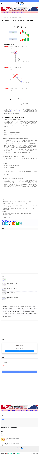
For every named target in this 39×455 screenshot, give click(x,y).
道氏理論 (18, 313)
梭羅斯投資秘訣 (27, 311)
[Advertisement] (19, 265)
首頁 (2, 17)
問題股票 (14, 311)
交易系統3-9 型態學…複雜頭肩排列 (12, 297)
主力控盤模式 (11, 306)
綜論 (26, 313)
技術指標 (19, 308)
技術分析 (10, 217)
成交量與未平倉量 (6, 17)
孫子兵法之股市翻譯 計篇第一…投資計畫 (12, 438)
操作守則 (35, 313)
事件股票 (31, 308)
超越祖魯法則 (10, 313)
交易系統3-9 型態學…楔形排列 (11, 288)
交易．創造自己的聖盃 (17, 306)
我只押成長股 (11, 308)
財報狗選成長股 (10, 311)
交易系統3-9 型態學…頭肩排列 (11, 283)
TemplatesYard (10, 453)
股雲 (2, 429)
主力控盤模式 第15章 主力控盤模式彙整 (9, 427)
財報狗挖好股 (4, 311)
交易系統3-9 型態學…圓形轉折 (11, 292)
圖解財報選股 (23, 313)
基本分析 (18, 311)
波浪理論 (35, 308)
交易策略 (30, 306)
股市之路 (34, 453)
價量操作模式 (30, 313)
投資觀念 (27, 308)
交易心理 (22, 306)
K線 (12, 316)
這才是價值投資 (5, 313)
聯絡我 (37, 453)
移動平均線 (32, 311)
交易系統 (26, 306)
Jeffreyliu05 (18, 453)
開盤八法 (14, 313)
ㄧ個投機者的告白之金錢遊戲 (7, 316)
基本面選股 (22, 311)
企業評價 (34, 306)
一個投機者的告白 (5, 306)
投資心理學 (23, 308)
